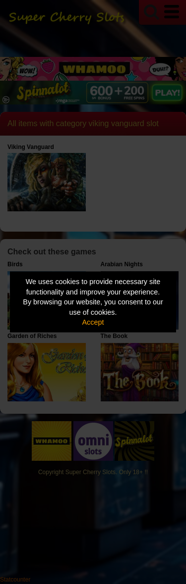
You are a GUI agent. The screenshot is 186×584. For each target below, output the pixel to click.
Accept (93, 322)
